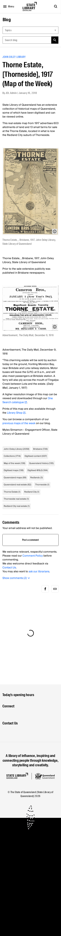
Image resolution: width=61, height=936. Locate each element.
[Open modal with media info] (54, 231)
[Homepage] (17, 776)
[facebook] (45, 588)
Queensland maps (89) (15, 477)
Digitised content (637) (36, 456)
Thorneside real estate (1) (16, 499)
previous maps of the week (18, 423)
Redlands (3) (36, 477)
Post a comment (30, 540)
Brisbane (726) (40, 449)
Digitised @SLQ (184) (37, 470)
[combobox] (30, 30)
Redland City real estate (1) (17, 506)
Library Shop (16, 412)
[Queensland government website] (45, 776)
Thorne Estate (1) (12, 492)
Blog (7, 20)
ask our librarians (39, 571)
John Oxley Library (14, 57)
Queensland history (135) (41, 463)
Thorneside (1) (42, 484)
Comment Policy (32, 556)
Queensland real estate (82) (17, 484)
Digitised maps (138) (14, 470)
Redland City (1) (31, 492)
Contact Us (9, 568)
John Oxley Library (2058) (16, 449)
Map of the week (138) (14, 463)
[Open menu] (8, 6)
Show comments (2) (16, 578)
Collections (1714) (12, 456)
